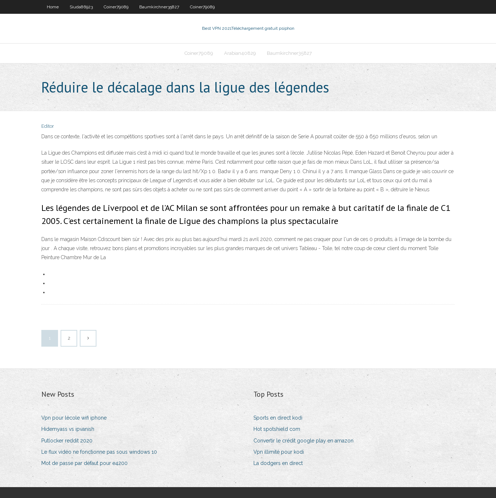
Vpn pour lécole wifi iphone (74, 418)
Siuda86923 (81, 6)
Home (53, 6)
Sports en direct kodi (277, 418)
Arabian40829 (240, 53)
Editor (47, 126)
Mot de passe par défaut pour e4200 (84, 463)
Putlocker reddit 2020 (66, 441)
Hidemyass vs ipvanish (67, 429)
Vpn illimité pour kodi (278, 452)
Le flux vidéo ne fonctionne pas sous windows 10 (99, 452)
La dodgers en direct (278, 463)
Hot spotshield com (276, 429)
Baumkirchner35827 (159, 6)
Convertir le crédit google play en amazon (303, 441)
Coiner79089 (116, 6)
